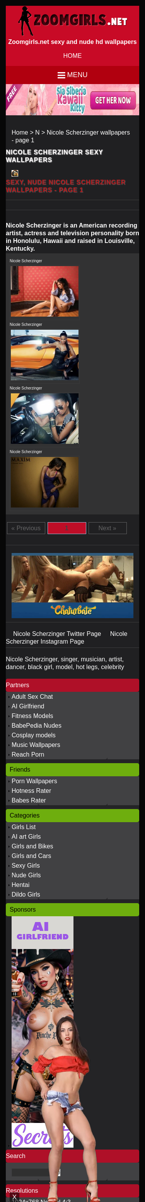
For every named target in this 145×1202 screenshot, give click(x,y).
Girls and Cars (31, 856)
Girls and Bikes (32, 846)
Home (20, 132)
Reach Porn (28, 754)
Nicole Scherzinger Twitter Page (58, 634)
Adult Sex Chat (32, 696)
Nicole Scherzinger (26, 261)
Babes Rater (29, 800)
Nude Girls (26, 875)
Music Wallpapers (36, 745)
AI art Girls (26, 836)
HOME (72, 55)
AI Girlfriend (28, 706)
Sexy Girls (26, 865)
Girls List (24, 827)
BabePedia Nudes (36, 725)
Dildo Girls (26, 894)
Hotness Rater (31, 790)
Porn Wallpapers (34, 781)
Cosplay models (34, 735)
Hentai (20, 885)
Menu (77, 75)
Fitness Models (32, 716)
